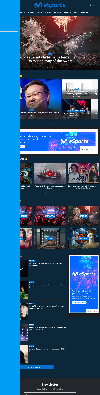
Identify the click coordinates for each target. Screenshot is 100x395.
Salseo (76, 12)
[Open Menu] (94, 5)
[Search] (91, 5)
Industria (67, 12)
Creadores (57, 12)
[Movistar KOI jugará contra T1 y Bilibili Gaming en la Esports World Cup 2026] (76, 109)
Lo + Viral (84, 12)
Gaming (39, 12)
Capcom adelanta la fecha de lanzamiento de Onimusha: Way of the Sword (50, 59)
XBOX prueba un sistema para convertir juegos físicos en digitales (76, 93)
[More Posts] (34, 367)
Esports (31, 12)
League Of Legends (18, 12)
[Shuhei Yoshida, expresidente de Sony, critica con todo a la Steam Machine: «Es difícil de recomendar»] (31, 99)
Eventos (48, 12)
